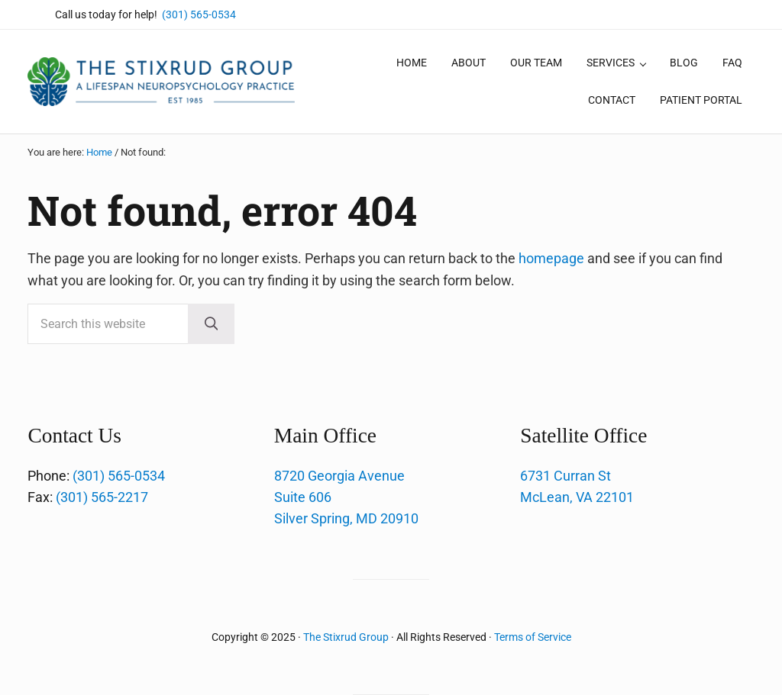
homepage (551, 258)
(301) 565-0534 (199, 14)
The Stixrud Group (346, 637)
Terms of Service (532, 637)
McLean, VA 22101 (577, 497)
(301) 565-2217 (102, 497)
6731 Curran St (565, 476)
